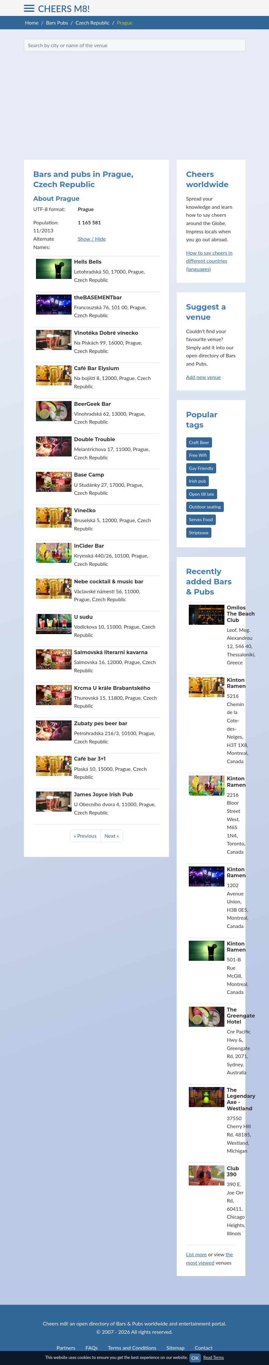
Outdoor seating (205, 506)
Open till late (201, 494)
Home (32, 22)
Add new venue (203, 377)
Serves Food (201, 519)
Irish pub (197, 481)
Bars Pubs (57, 22)
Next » (111, 836)
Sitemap (175, 1348)
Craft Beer (199, 442)
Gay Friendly (201, 468)
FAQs (92, 1348)
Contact (203, 1348)
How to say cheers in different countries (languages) (209, 261)
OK (195, 1358)
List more (196, 1254)
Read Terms (213, 1357)
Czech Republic (92, 22)
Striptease (199, 532)
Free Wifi (198, 455)
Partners (66, 1348)
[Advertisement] (134, 105)
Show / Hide (91, 239)
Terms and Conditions (132, 1348)
